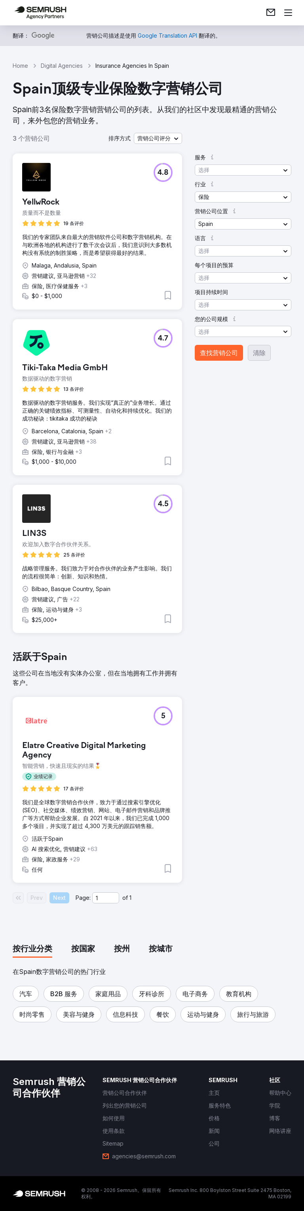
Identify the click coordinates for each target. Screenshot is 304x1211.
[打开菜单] (288, 13)
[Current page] (106, 898)
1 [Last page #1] (130, 897)
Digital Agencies (62, 65)
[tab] (32, 949)
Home (20, 65)
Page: (83, 897)
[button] (158, 138)
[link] (271, 13)
